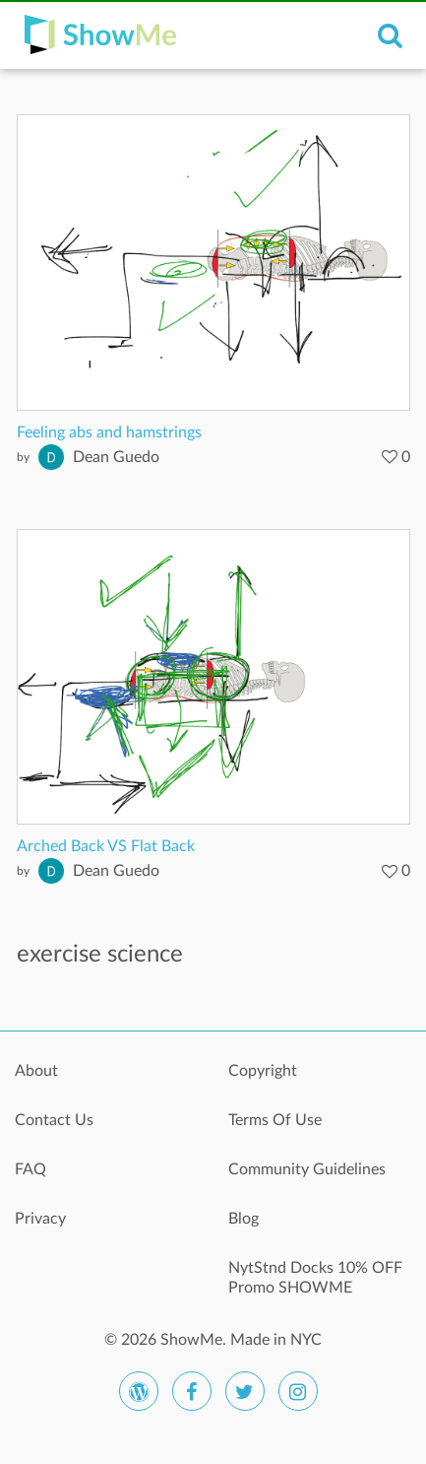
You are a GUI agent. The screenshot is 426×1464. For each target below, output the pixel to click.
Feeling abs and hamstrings (109, 432)
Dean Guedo (116, 457)
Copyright (262, 1071)
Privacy (40, 1219)
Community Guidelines (307, 1169)
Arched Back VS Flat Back (106, 846)
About (36, 1071)
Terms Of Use (275, 1120)
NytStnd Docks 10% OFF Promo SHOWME (315, 1278)
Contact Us (54, 1120)
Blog (243, 1219)
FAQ (30, 1169)
